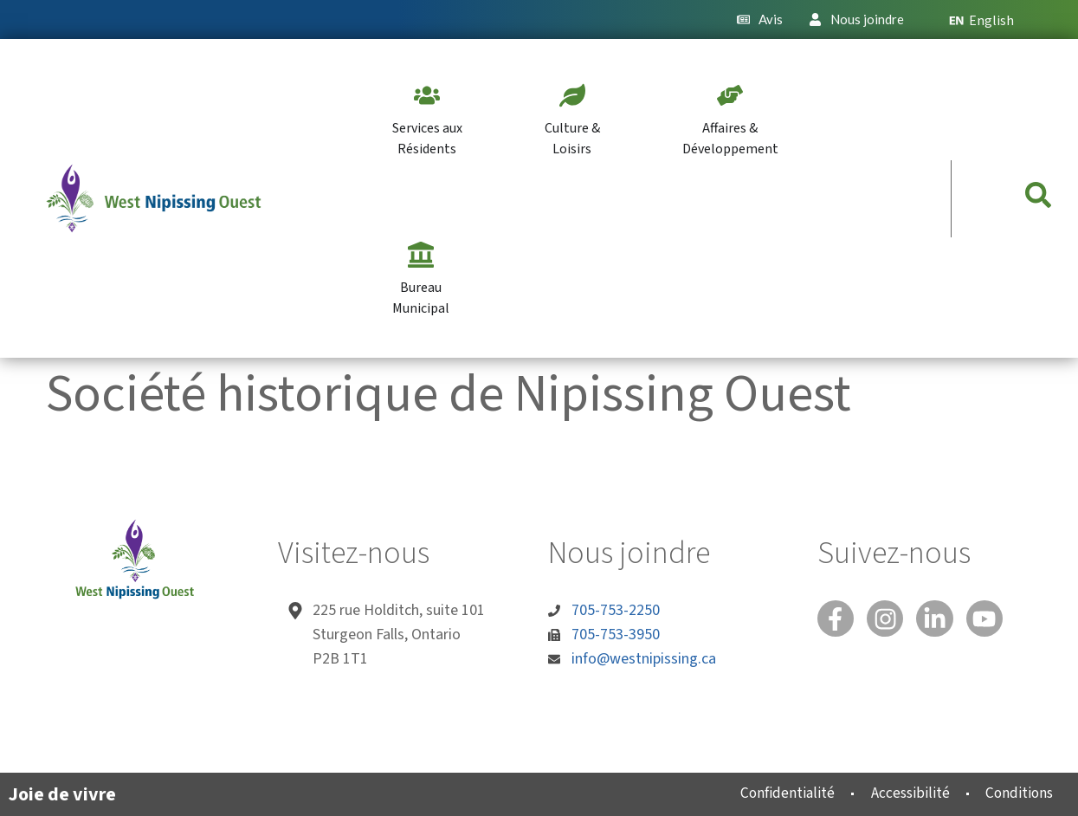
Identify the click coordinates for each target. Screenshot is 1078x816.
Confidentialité (772, 793)
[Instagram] (890, 620)
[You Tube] (996, 620)
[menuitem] (988, 19)
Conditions (1015, 793)
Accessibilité (900, 793)
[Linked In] (943, 620)
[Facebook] (837, 620)
